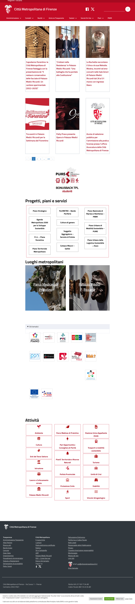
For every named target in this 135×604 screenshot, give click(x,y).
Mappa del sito (73, 555)
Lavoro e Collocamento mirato (39, 479)
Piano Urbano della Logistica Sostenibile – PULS (95, 243)
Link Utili (71, 558)
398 (48, 159)
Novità (40, 18)
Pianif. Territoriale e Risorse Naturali (67, 458)
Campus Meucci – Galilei (67, 247)
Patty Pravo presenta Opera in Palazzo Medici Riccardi (67, 137)
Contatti (28, 18)
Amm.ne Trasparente (56, 18)
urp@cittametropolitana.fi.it (87, 564)
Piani (99, 18)
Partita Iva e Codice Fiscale (77, 540)
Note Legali (72, 542)
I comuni (38, 542)
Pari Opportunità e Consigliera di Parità (67, 443)
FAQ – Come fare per (43, 558)
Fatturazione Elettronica (76, 537)
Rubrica (38, 548)
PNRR (110, 18)
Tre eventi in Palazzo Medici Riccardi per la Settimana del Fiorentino (37, 137)
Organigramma (8, 555)
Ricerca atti (7, 545)
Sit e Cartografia (41, 550)
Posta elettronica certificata (45, 545)
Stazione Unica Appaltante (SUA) (96, 432)
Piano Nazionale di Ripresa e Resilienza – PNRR (95, 213)
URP (37, 553)
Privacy (70, 548)
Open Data (7, 553)
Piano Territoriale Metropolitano (39, 250)
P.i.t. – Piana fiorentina (39, 238)
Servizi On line (86, 18)
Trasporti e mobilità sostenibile (96, 446)
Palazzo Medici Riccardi (44, 555)
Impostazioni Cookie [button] (96, 599)
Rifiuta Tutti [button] (119, 599)
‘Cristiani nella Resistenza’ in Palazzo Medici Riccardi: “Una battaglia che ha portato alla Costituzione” (67, 68)
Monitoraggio (72, 553)
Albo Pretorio (7, 542)
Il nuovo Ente (40, 540)
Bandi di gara (7, 548)
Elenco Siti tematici (42, 561)
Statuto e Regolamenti (11, 561)
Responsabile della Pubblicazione (79, 545)
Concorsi (6, 550)
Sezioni (71, 18)
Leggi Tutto (128, 599)
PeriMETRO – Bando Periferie (67, 212)
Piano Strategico (40, 210)
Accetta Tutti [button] (109, 599)
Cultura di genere (67, 222)
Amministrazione (12, 18)
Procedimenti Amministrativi (13, 558)
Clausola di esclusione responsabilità (80, 550)
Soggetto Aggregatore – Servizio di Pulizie (67, 234)
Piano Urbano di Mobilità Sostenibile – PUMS (95, 228)
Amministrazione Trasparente (13, 540)
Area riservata (73, 568)
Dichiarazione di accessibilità (13, 563)
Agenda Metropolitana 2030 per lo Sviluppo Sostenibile (39, 224)
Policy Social (7, 566)
